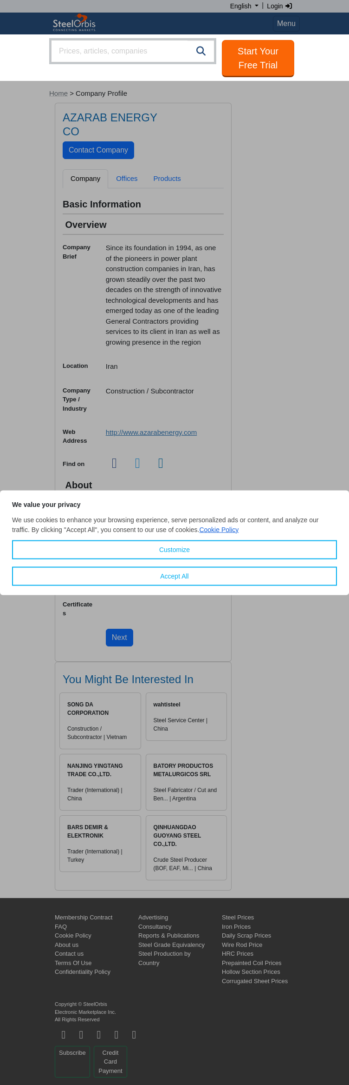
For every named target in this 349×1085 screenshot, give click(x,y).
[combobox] (132, 51)
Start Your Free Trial (258, 58)
